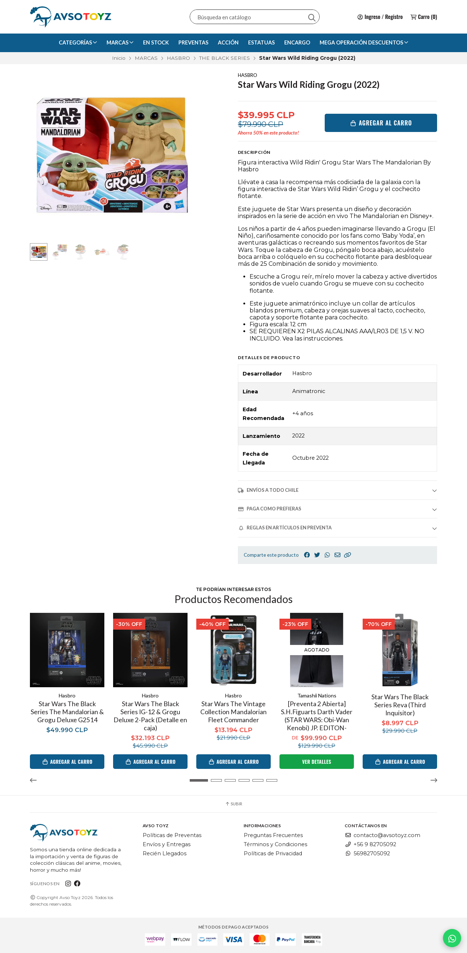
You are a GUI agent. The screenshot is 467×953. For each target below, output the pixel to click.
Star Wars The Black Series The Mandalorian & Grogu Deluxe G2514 (67, 712)
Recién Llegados (164, 853)
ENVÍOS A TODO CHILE (268, 490)
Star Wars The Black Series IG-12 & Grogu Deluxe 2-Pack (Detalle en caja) (150, 716)
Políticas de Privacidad (273, 853)
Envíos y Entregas (166, 844)
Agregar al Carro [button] (67, 761)
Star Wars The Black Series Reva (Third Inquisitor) (400, 705)
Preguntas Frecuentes (273, 835)
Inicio (119, 58)
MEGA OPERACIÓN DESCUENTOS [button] (364, 42)
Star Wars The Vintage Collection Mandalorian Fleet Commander (233, 712)
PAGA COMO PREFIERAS (269, 509)
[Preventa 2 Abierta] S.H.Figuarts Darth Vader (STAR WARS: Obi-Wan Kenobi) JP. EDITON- (316, 716)
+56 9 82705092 (370, 844)
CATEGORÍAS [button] (78, 42)
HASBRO (178, 58)
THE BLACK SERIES (224, 58)
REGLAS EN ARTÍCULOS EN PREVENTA (285, 528)
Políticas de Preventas (172, 835)
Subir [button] (233, 803)
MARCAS (146, 58)
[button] (347, 555)
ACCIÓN (228, 42)
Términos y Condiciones (275, 844)
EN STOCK (156, 42)
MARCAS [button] (120, 42)
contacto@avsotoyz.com (382, 835)
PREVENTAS (193, 42)
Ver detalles (316, 761)
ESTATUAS (261, 42)
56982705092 (367, 853)
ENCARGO (297, 42)
